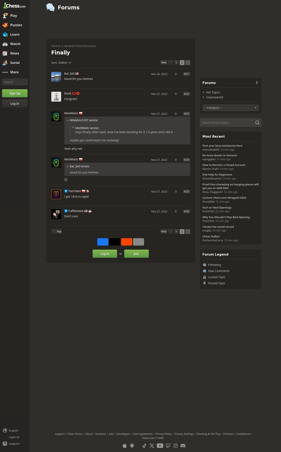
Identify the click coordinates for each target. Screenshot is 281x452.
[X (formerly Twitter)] (151, 445)
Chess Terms (74, 434)
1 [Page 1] (176, 62)
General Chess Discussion (80, 46)
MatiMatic (71, 113)
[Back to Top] (56, 231)
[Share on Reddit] (126, 242)
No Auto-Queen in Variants (220, 155)
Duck (67, 93)
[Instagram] (175, 445)
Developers (123, 434)
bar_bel (69, 73)
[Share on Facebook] (102, 242)
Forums (56, 46)
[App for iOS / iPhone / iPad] (124, 445)
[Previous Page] (170, 62)
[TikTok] (144, 445)
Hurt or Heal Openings (217, 207)
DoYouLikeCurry (213, 240)
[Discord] (182, 445)
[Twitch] (168, 445)
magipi (207, 230)
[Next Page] (187, 62)
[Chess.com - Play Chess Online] (15, 6)
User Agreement (143, 434)
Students (100, 434)
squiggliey (209, 159)
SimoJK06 (209, 201)
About (89, 434)
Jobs (111, 434)
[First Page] (163, 62)
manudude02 (211, 149)
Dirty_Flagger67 (213, 192)
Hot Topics (213, 92)
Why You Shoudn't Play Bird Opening (226, 217)
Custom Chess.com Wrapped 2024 (224, 197)
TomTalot (74, 191)
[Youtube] (160, 445)
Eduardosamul (212, 178)
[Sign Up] (15, 93)
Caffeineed (76, 211)
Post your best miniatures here (222, 145)
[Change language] (15, 430)
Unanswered (214, 97)
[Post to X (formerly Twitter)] (114, 242)
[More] (15, 72)
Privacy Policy (164, 434)
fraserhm (208, 211)
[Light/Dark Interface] (15, 437)
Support (60, 434)
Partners (228, 434)
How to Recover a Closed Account (224, 165)
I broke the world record (218, 227)
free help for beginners (217, 174)
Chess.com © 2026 (152, 438)
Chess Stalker (211, 236)
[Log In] (15, 104)
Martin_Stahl (211, 169)
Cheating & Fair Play (208, 434)
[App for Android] (132, 445)
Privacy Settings (184, 434)
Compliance (243, 434)
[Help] (15, 443)
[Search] (15, 82)
